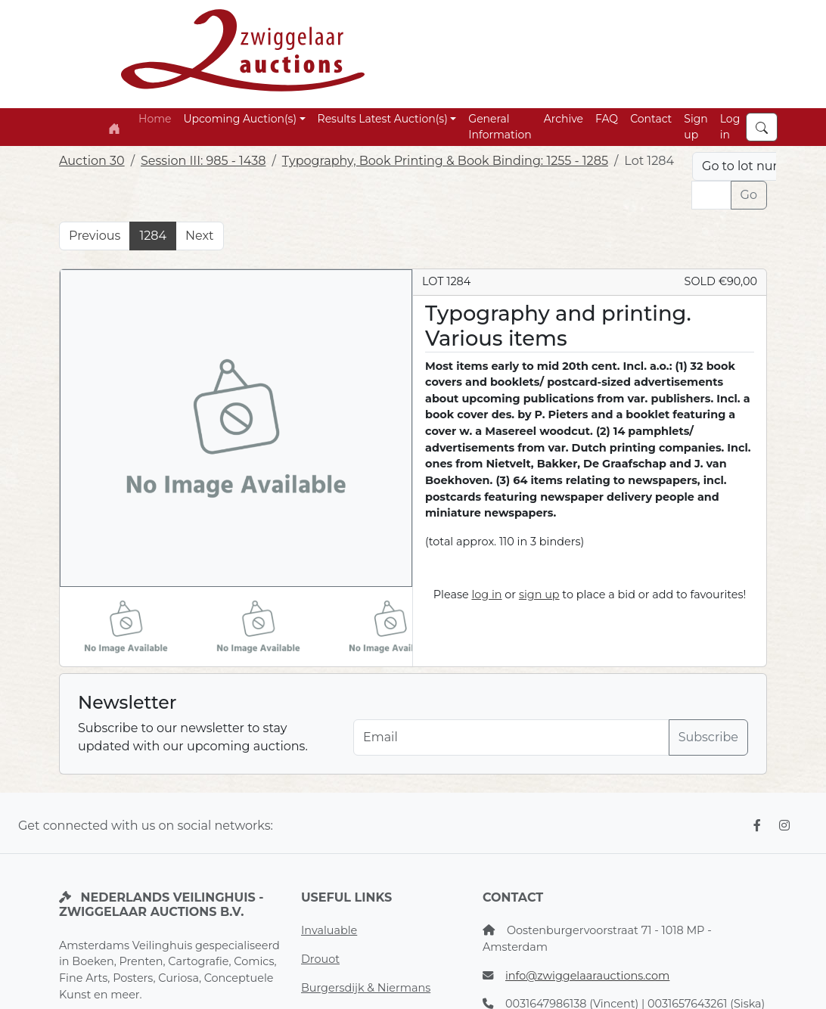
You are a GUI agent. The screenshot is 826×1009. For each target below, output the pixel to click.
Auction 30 (92, 161)
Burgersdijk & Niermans (365, 988)
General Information (499, 126)
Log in (730, 126)
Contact (651, 119)
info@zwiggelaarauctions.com (587, 976)
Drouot (320, 959)
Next (199, 235)
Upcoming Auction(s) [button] (240, 119)
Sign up (695, 126)
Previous (94, 235)
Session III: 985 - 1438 (203, 161)
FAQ (606, 119)
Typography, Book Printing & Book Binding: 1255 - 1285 (445, 161)
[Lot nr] (711, 195)
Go (749, 195)
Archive (563, 119)
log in (486, 594)
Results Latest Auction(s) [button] (383, 119)
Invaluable (329, 930)
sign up (539, 594)
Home (154, 119)
